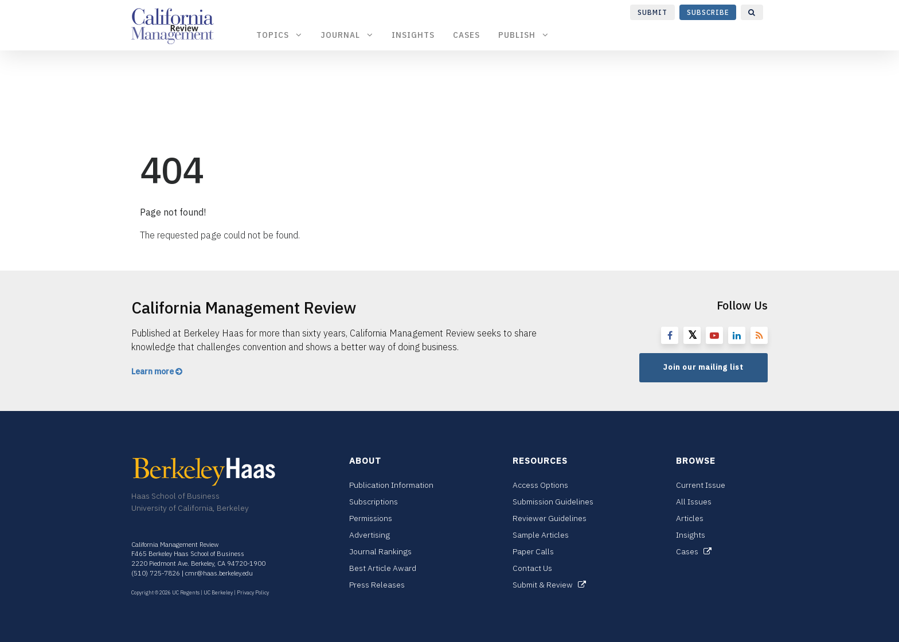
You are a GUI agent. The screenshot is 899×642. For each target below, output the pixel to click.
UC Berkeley (218, 592)
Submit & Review (549, 585)
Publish (523, 34)
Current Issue (700, 485)
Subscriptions (373, 501)
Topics (279, 34)
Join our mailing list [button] (703, 367)
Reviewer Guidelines (550, 518)
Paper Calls (533, 551)
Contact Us (532, 568)
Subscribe (708, 12)
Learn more (156, 371)
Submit (652, 12)
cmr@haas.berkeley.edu (219, 573)
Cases (466, 34)
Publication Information (391, 485)
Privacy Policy (253, 592)
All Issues (694, 501)
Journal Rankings (380, 551)
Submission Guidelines (553, 501)
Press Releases (377, 585)
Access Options (540, 485)
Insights (413, 34)
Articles (689, 518)
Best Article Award (382, 568)
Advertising (369, 535)
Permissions (370, 518)
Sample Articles (541, 535)
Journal (346, 34)
